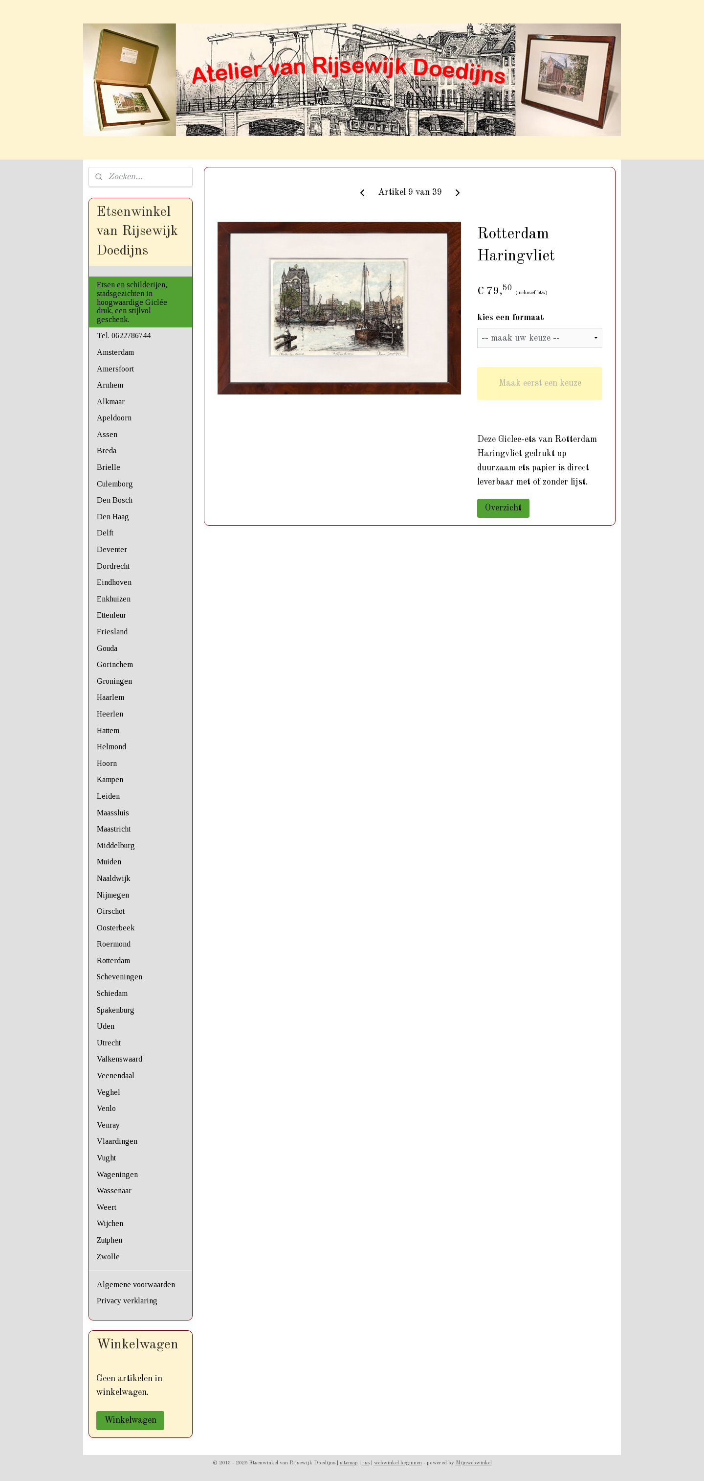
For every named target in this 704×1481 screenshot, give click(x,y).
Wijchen (110, 1223)
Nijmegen (113, 895)
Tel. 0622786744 (124, 335)
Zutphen (109, 1240)
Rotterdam (113, 960)
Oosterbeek (115, 928)
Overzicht (503, 508)
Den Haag (113, 516)
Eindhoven (114, 582)
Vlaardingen (117, 1141)
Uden (105, 1026)
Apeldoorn (114, 418)
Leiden (108, 796)
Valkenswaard (119, 1059)
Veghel (108, 1092)
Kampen (110, 779)
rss (366, 1463)
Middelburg (116, 845)
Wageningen (117, 1174)
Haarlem (110, 697)
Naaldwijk (113, 878)
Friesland (112, 631)
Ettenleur (111, 615)
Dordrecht (113, 566)
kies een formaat (510, 317)
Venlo (106, 1108)
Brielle (108, 467)
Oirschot (111, 911)
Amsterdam (115, 352)
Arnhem (110, 385)
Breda (106, 450)
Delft (105, 533)
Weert (106, 1207)
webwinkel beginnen (398, 1463)
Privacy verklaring (127, 1300)
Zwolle (108, 1256)
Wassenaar (114, 1190)
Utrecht (109, 1043)
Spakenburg (115, 1010)
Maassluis (113, 813)
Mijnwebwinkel (474, 1463)
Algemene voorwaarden (136, 1284)
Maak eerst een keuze (539, 383)
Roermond (114, 944)
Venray (108, 1125)
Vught (106, 1158)
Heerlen (110, 714)
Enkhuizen (114, 599)
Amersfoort (115, 369)
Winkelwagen (130, 1420)
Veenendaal (115, 1075)
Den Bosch (114, 500)
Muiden (109, 861)
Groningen (114, 681)
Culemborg (115, 484)
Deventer (112, 549)
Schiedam (112, 993)
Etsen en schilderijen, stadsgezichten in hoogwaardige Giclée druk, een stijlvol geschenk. (132, 301)
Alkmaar (111, 401)
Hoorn (107, 763)
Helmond (111, 746)
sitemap (349, 1463)
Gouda (107, 648)
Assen (107, 434)
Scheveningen (119, 976)
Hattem (108, 730)
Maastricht (114, 829)
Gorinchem (115, 664)
